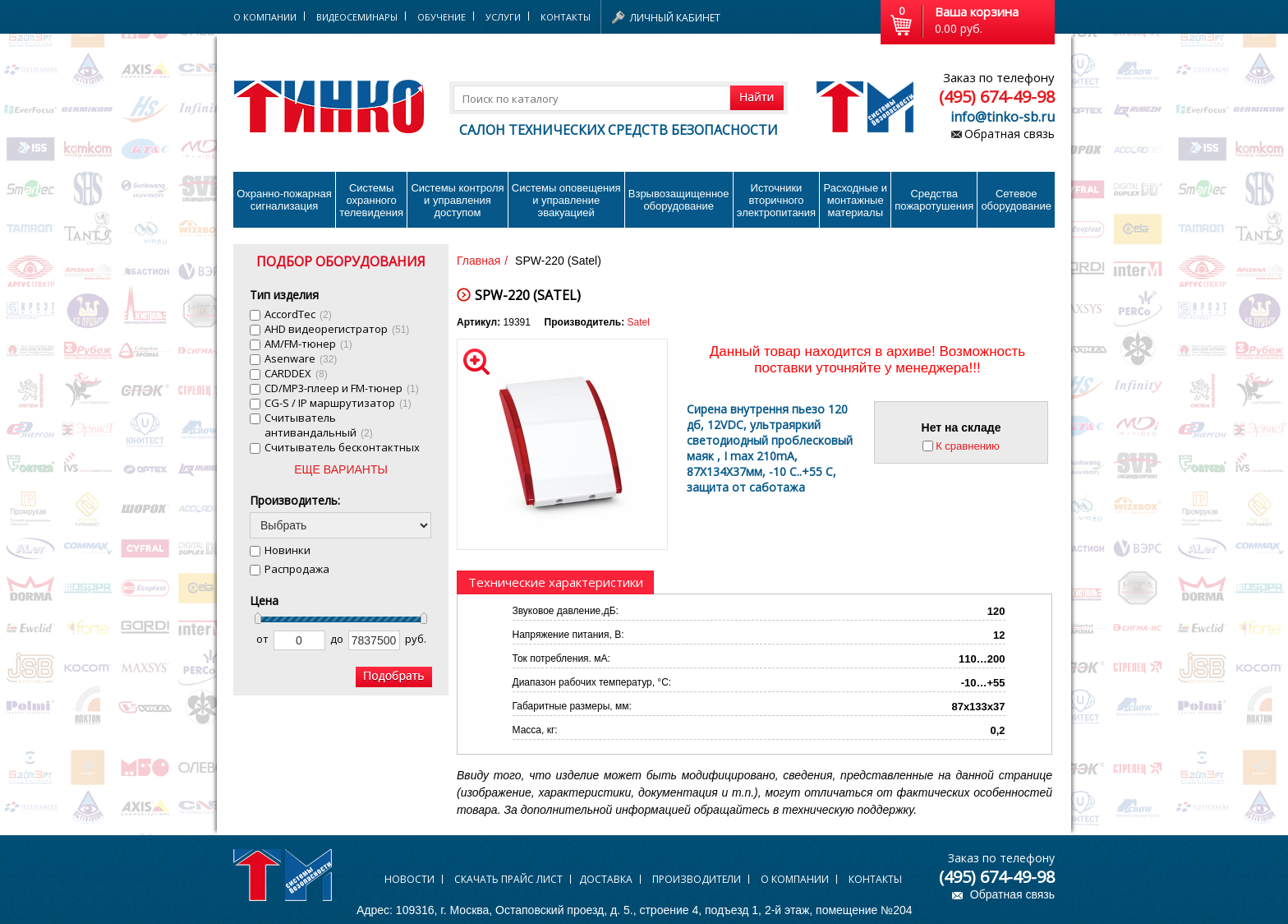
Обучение (441, 17)
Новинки (287, 550)
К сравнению (968, 446)
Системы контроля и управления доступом (457, 200)
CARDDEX (296, 373)
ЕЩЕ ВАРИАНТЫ (341, 469)
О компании (795, 879)
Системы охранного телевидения (371, 200)
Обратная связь (1009, 133)
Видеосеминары (357, 17)
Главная (478, 260)
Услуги (503, 17)
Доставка (605, 879)
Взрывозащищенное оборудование (678, 199)
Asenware (300, 358)
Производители (696, 879)
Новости (409, 879)
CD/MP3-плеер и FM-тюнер (341, 388)
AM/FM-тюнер (308, 343)
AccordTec (298, 314)
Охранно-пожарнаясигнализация (284, 199)
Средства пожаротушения (934, 199)
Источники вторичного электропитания (776, 200)
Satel (639, 322)
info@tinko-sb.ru (1002, 117)
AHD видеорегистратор (336, 328)
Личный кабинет (675, 18)
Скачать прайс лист (508, 879)
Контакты (565, 17)
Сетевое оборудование (1016, 199)
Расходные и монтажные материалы (855, 200)
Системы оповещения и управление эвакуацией (566, 200)
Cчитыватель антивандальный (318, 425)
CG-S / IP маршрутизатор (338, 402)
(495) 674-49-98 (997, 96)
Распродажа (296, 568)
